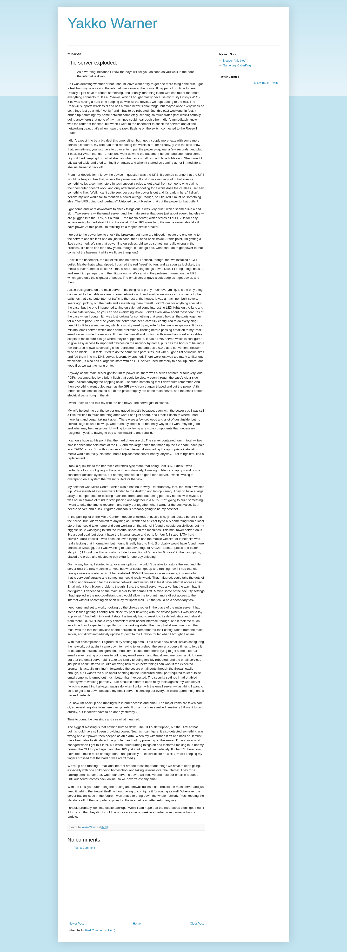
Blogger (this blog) (234, 60)
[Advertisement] (136, 886)
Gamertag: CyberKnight (238, 65)
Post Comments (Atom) (100, 930)
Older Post (197, 923)
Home (137, 923)
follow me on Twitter (267, 82)
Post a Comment (84, 847)
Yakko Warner (112, 23)
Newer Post (76, 923)
